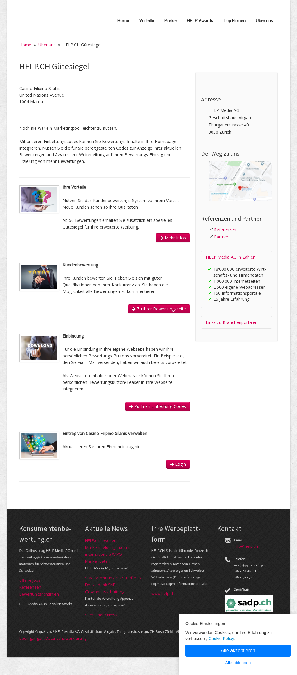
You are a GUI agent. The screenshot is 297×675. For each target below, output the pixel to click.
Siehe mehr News (101, 614)
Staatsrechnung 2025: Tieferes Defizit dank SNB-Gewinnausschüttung (113, 584)
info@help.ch (246, 546)
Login (178, 464)
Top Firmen (234, 20)
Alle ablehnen (238, 662)
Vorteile (146, 20)
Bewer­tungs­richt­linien (39, 594)
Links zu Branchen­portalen (232, 322)
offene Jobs (29, 580)
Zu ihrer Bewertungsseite (159, 309)
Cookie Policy (221, 638)
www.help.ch (163, 593)
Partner (221, 237)
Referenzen (225, 229)
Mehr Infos (173, 238)
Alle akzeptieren (238, 650)
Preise (170, 20)
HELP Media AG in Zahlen (230, 257)
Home (123, 20)
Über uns (264, 20)
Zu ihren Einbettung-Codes (157, 406)
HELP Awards (200, 20)
